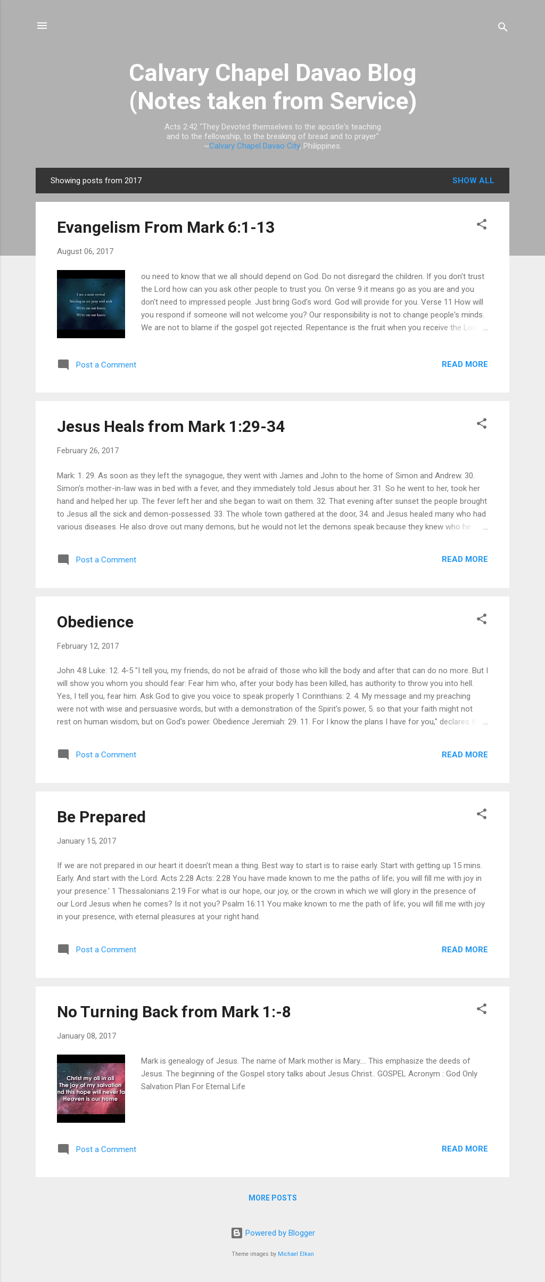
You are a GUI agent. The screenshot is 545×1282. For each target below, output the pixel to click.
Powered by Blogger (272, 1233)
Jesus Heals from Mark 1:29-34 (171, 426)
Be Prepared (101, 816)
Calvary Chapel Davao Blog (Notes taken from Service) (273, 87)
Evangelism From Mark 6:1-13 (166, 227)
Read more (465, 364)
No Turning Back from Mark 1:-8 (174, 1011)
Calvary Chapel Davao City (254, 146)
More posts (273, 1198)
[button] (481, 226)
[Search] (503, 29)
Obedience (95, 622)
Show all (473, 180)
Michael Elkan (296, 1254)
